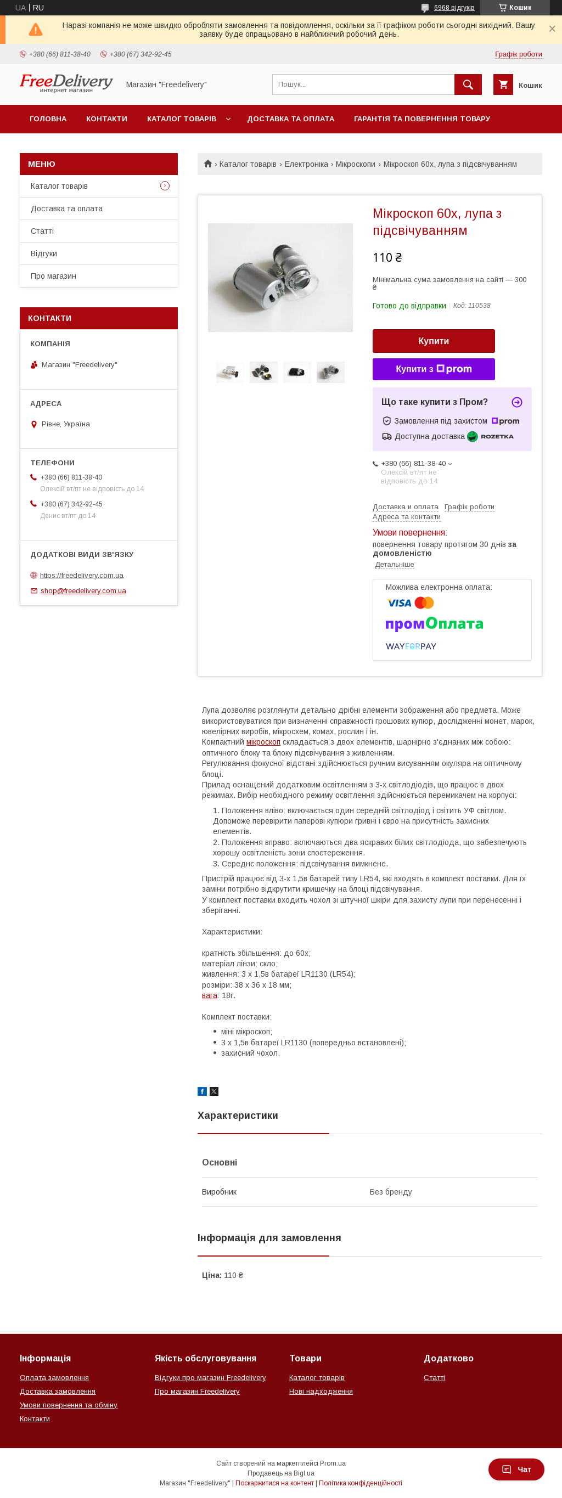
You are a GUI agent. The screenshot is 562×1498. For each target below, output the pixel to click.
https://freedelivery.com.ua (81, 575)
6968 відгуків (454, 8)
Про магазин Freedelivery (197, 1391)
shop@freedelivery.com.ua (83, 591)
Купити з (433, 369)
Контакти (106, 119)
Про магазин (53, 276)
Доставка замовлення (57, 1391)
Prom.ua (333, 1463)
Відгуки (44, 253)
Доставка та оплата (290, 119)
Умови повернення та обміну (68, 1405)
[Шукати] (468, 84)
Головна (48, 119)
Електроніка (306, 164)
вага (209, 995)
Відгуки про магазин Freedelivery (210, 1377)
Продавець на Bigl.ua (281, 1473)
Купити (434, 341)
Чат (516, 1469)
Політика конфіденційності (360, 1483)
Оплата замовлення (54, 1377)
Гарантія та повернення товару (422, 119)
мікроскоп (263, 741)
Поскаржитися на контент (274, 1483)
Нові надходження (321, 1391)
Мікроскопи (355, 164)
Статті (42, 231)
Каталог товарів (181, 119)
